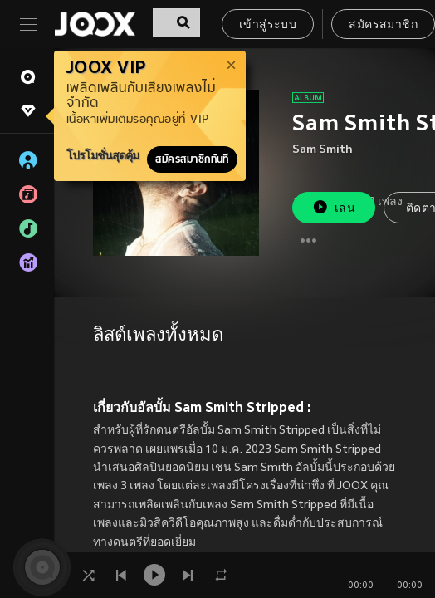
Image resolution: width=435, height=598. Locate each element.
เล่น (333, 207)
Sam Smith (322, 150)
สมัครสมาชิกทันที (192, 159)
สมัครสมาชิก (383, 25)
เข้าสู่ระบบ (267, 25)
